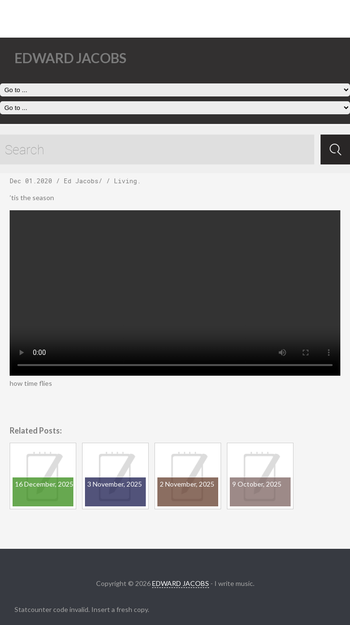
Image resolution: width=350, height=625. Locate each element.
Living (125, 181)
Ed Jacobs (81, 181)
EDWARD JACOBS (180, 583)
